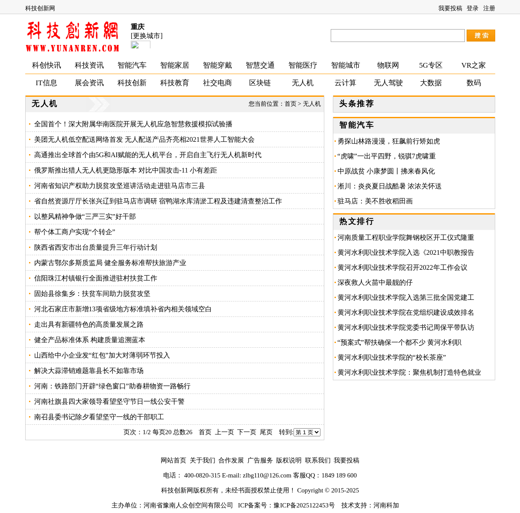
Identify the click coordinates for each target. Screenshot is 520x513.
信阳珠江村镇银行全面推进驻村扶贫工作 (95, 278)
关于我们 (202, 460)
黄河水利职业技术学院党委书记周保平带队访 (406, 327)
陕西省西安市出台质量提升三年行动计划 (95, 247)
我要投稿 (450, 8)
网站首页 (173, 460)
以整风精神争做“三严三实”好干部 (85, 216)
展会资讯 (89, 83)
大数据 (431, 83)
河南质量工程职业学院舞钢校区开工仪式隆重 (406, 237)
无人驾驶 (388, 83)
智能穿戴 (217, 65)
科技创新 (132, 83)
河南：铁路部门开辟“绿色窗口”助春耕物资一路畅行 (112, 386)
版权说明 (289, 460)
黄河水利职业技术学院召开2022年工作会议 (402, 267)
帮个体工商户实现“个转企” (74, 232)
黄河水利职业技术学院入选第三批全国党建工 (406, 297)
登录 (473, 8)
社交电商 (217, 83)
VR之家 (473, 65)
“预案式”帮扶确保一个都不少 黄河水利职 (399, 342)
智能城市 (345, 65)
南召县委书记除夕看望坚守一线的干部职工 (99, 417)
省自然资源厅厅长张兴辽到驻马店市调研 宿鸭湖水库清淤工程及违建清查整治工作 (158, 201)
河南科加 (386, 505)
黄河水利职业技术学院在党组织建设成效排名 (406, 312)
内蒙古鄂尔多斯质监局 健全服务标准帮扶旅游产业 (110, 262)
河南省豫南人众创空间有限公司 (188, 505)
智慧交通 (260, 65)
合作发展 (231, 460)
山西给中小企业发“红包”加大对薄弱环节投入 (102, 355)
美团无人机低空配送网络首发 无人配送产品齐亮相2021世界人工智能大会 (144, 139)
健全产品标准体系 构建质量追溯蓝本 (89, 339)
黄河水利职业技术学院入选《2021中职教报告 (406, 252)
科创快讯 (46, 65)
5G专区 (431, 65)
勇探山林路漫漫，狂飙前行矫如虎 (389, 141)
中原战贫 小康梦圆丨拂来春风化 (386, 171)
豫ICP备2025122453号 (304, 505)
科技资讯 (89, 65)
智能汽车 (132, 65)
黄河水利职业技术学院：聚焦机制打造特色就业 (409, 372)
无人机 (303, 83)
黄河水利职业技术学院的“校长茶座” (392, 357)
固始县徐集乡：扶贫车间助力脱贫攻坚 (92, 293)
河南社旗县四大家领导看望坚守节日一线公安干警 (109, 401)
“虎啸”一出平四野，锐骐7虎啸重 (387, 156)
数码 (474, 83)
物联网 (388, 65)
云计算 (345, 83)
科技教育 (174, 83)
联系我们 (318, 460)
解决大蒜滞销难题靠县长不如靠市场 (89, 370)
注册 (489, 8)
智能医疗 (302, 65)
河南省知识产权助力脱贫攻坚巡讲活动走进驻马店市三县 (119, 185)
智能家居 (174, 65)
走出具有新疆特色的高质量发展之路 (89, 324)
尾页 (266, 432)
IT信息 (46, 83)
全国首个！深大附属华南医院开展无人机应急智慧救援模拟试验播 (133, 124)
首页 (291, 104)
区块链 (260, 83)
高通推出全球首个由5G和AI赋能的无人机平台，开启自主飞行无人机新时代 (147, 154)
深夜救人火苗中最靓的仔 (375, 282)
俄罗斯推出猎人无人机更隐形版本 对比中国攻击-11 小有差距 (125, 170)
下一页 (246, 432)
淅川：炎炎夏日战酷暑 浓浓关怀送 (390, 186)
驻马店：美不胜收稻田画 (379, 201)
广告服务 (260, 460)
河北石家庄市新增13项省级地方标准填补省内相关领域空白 (123, 309)
